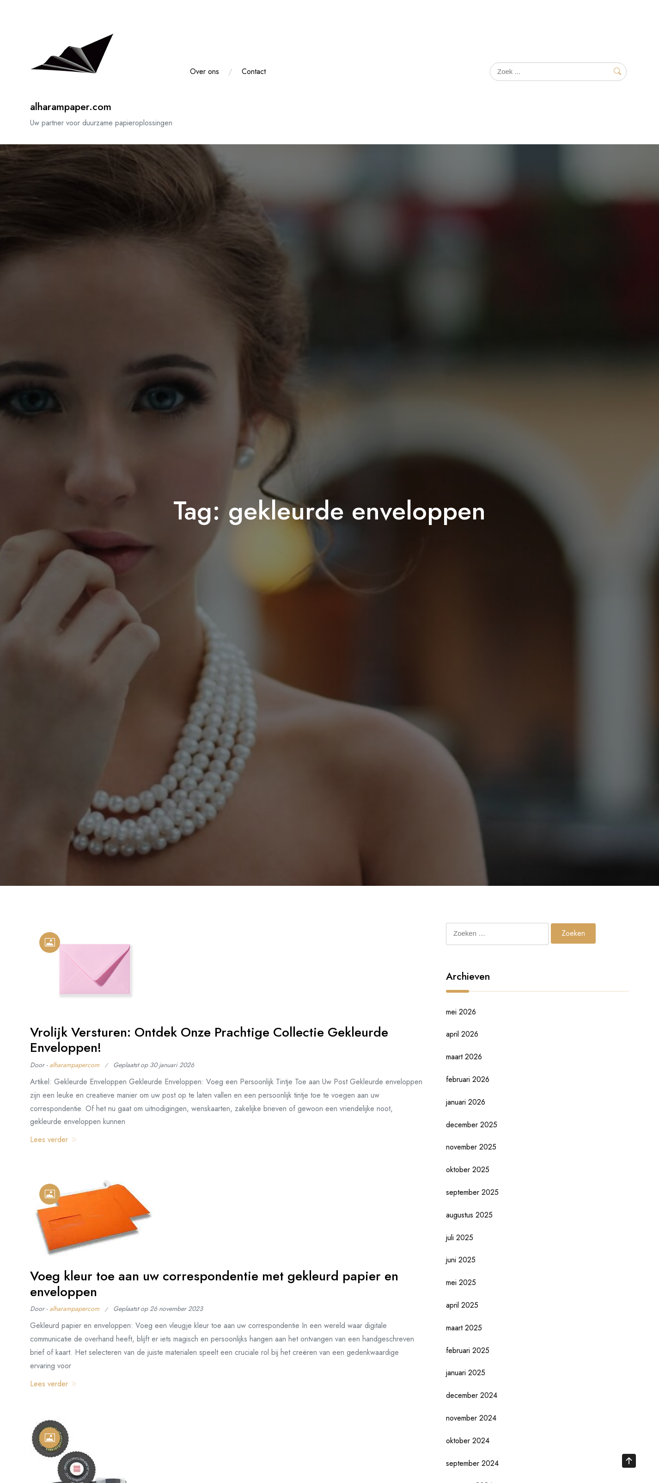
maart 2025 (464, 1327)
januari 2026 (465, 1102)
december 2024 (471, 1395)
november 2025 (471, 1147)
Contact (254, 71)
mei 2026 (461, 1012)
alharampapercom (74, 1064)
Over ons (204, 71)
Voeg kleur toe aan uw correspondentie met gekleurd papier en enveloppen (214, 1284)
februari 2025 (467, 1350)
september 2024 (472, 1463)
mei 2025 (461, 1282)
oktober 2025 (467, 1169)
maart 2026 (464, 1056)
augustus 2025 (469, 1215)
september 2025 (472, 1192)
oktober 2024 (467, 1440)
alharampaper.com (70, 106)
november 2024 (471, 1418)
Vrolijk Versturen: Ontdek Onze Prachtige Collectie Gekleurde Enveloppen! (209, 1040)
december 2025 (471, 1124)
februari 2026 (467, 1079)
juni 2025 (461, 1259)
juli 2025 (459, 1237)
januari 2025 (465, 1372)
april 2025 (462, 1305)
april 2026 (462, 1034)
